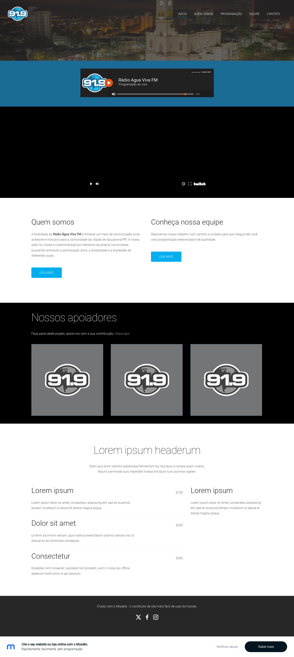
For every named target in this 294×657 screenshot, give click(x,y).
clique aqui (122, 333)
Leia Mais (166, 256)
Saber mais (266, 647)
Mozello (121, 606)
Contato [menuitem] (273, 14)
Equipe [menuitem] (254, 14)
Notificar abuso (227, 647)
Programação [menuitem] (231, 14)
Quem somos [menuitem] (203, 14)
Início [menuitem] (182, 14)
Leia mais (46, 273)
